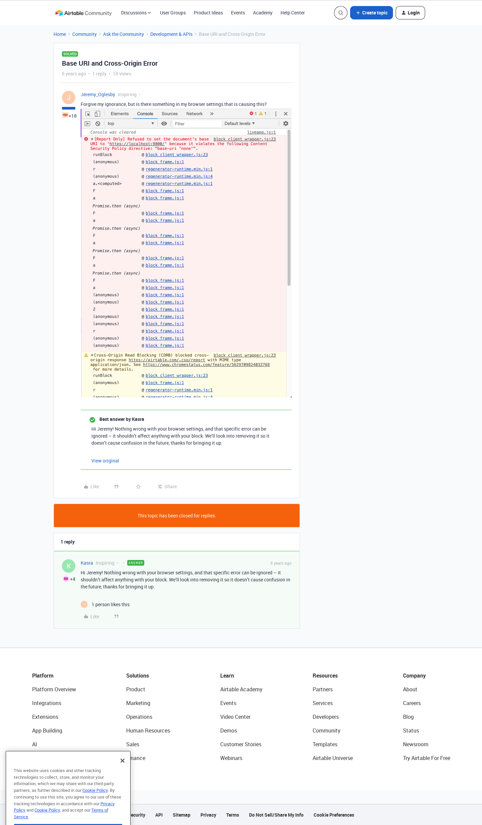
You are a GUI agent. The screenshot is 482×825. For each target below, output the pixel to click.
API (159, 815)
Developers (326, 716)
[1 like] (105, 604)
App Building (47, 730)
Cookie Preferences (334, 815)
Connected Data (51, 758)
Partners (323, 689)
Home (60, 34)
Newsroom (415, 744)
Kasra (87, 563)
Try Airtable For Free (426, 758)
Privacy (208, 815)
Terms (232, 815)
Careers (412, 703)
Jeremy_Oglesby (98, 94)
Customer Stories (240, 744)
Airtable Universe (333, 758)
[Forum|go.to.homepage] (83, 12)
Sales (132, 744)
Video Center (235, 716)
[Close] (122, 774)
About (410, 689)
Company (414, 675)
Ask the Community (123, 34)
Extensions (45, 716)
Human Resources (148, 730)
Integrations (46, 703)
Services (323, 703)
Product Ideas (208, 12)
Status (411, 730)
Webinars (231, 758)
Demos (228, 730)
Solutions (137, 675)
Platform (43, 675)
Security (136, 815)
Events (238, 12)
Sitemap (181, 815)
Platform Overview (54, 689)
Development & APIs (171, 34)
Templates (325, 744)
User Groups (173, 12)
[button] (371, 12)
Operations (139, 716)
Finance (135, 758)
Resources (325, 675)
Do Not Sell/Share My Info (276, 815)
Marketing (138, 703)
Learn (227, 675)
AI (34, 744)
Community (84, 34)
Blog (408, 716)
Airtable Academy (241, 689)
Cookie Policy (95, 804)
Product (135, 689)
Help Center (292, 12)
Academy (262, 12)
